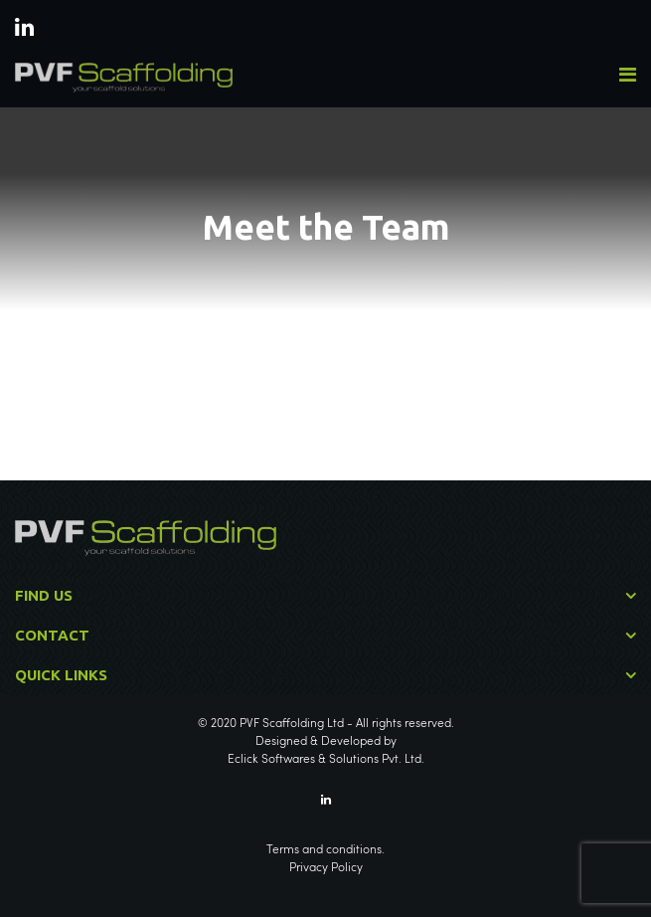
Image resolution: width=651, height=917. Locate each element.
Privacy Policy (326, 868)
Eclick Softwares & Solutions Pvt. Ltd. (326, 760)
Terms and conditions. (325, 850)
